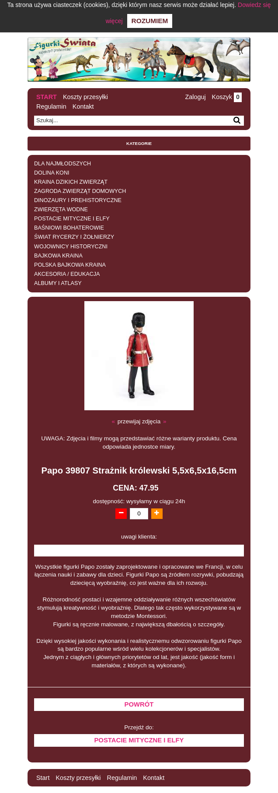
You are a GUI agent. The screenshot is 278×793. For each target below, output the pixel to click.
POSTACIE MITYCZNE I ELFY (72, 219)
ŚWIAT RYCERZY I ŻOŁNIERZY (74, 237)
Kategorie (139, 143)
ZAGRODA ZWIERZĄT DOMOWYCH (80, 191)
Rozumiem (150, 20)
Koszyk (227, 96)
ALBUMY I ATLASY (58, 283)
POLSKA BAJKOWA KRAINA (70, 265)
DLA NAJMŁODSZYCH (62, 164)
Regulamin (51, 106)
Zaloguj (195, 96)
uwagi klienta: (139, 536)
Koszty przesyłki (85, 96)
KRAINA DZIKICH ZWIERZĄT (71, 182)
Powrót (139, 704)
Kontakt (83, 106)
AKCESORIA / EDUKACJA (67, 274)
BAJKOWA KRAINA (58, 256)
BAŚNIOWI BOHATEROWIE (69, 228)
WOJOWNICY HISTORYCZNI (71, 247)
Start (46, 96)
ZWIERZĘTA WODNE (61, 209)
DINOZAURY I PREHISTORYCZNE (78, 200)
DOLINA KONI (51, 173)
